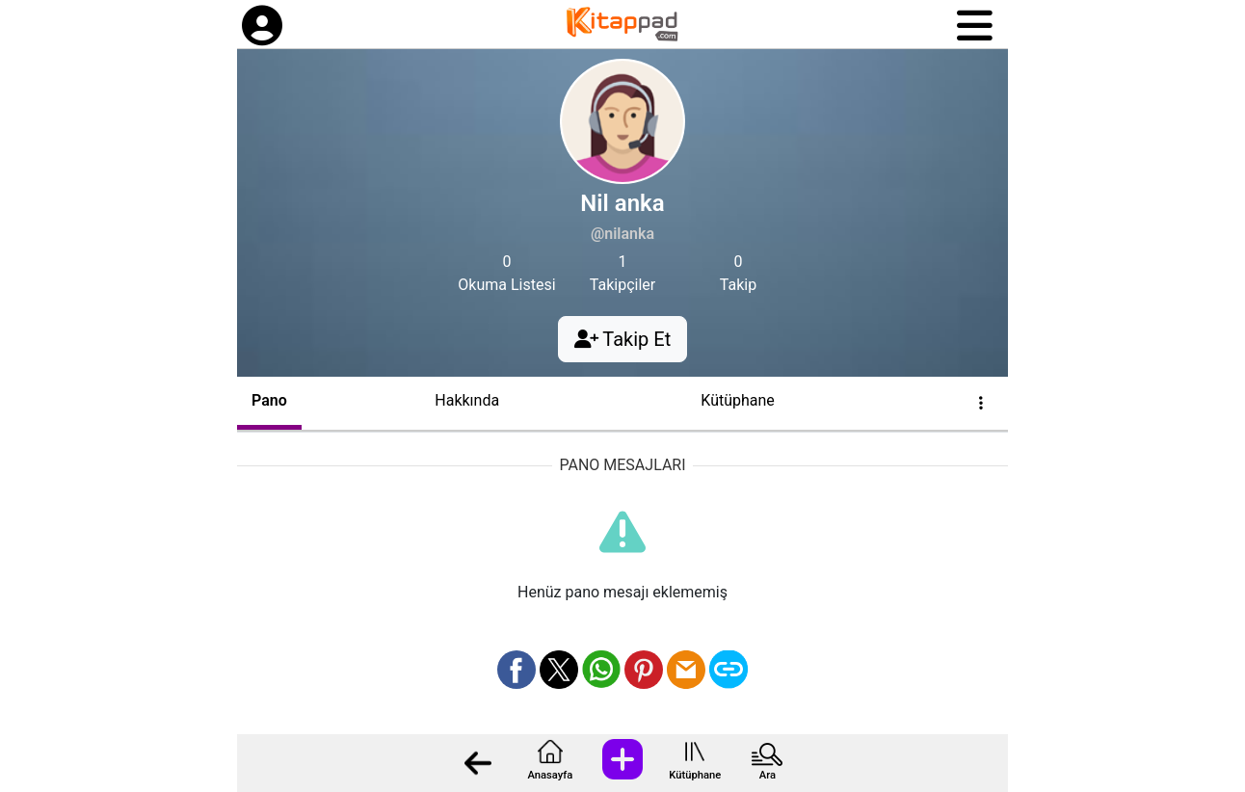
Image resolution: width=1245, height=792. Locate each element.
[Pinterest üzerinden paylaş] (643, 669)
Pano (269, 400)
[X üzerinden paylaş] (559, 669)
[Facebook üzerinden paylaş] (516, 669)
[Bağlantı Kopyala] (728, 669)
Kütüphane (695, 775)
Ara (767, 775)
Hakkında (467, 400)
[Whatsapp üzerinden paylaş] (601, 669)
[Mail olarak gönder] (686, 669)
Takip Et (622, 339)
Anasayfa (549, 775)
